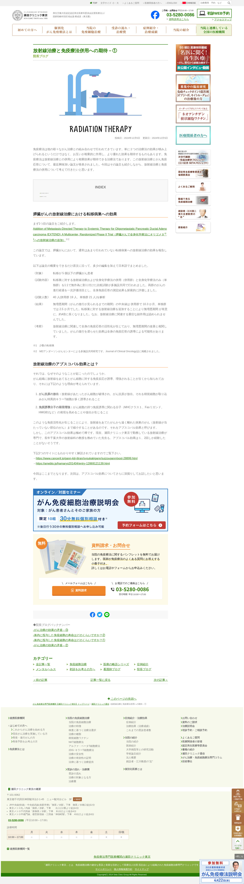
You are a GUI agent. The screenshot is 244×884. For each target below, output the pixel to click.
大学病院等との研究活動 (140, 757)
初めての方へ (27, 30)
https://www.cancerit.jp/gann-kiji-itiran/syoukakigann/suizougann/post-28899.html (87, 465)
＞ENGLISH (171, 3)
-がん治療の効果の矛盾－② (50, 652)
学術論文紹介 (133, 760)
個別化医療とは (132, 776)
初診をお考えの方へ (82, 676)
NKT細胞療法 (76, 749)
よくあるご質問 (190, 745)
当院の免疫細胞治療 (91, 29)
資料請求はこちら (179, 19)
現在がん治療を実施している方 (29, 741)
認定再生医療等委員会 (194, 753)
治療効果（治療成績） (138, 733)
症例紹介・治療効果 (135, 725)
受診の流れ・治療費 (121, 29)
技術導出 (186, 769)
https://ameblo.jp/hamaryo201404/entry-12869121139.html (73, 470)
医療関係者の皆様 (191, 749)
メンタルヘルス (46, 676)
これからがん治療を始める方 (28, 737)
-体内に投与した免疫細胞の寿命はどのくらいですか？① (69, 647)
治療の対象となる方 (80, 784)
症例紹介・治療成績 (151, 29)
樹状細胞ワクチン (79, 745)
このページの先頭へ (122, 706)
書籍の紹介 (188, 757)
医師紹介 (131, 753)
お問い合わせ (189, 725)
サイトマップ (142, 876)
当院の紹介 (181, 30)
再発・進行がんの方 (23, 745)
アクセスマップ (223, 19)
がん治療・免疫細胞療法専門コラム (201, 765)
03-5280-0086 (177, 14)
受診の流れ (75, 780)
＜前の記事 (40, 687)
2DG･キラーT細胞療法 (81, 757)
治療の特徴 (75, 733)
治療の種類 (75, 741)
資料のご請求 (189, 730)
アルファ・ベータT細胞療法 (84, 753)
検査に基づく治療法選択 (82, 737)
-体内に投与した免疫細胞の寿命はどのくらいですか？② (69, 642)
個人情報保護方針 (123, 876)
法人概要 (131, 765)
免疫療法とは (16, 757)
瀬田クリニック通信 (100, 711)
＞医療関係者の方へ (152, 3)
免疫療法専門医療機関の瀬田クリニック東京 (122, 864)
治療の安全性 (76, 761)
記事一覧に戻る (101, 687)
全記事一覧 (43, 671)
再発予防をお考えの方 (24, 749)
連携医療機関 (16, 725)
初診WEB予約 (214, 13)
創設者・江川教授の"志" (139, 768)
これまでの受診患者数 (138, 737)
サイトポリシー (103, 876)
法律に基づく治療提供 (81, 769)
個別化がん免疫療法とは (59, 29)
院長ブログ (144, 676)
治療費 (72, 788)
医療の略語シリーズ (116, 671)
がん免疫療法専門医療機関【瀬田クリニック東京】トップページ (61, 711)
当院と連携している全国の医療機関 (214, 29)
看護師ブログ (111, 676)
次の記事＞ (161, 687)
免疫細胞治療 (78, 671)
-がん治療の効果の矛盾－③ (50, 637)
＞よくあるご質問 (130, 3)
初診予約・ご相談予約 (194, 737)
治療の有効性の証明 (80, 765)
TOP (93, 3)
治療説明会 (188, 733)
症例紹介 (142, 671)
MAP (77, 806)
